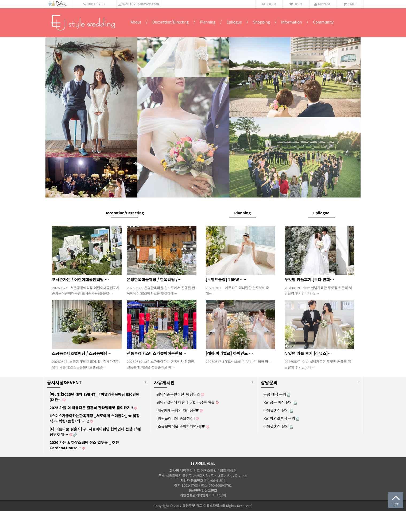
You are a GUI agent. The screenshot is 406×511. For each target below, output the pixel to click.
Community (323, 22)
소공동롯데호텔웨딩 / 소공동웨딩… (81, 353)
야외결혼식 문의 (278, 410)
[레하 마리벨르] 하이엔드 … (229, 353)
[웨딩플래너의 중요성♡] (178, 418)
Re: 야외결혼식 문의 (281, 418)
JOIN (295, 3)
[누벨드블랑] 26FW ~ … (227, 279)
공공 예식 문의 (277, 394)
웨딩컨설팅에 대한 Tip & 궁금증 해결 (188, 402)
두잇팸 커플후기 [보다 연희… (309, 279)
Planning (207, 22)
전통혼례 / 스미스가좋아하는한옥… (156, 353)
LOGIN (269, 3)
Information (291, 22)
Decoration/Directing (170, 22)
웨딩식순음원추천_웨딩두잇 (180, 394)
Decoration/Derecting (124, 212)
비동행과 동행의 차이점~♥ (180, 410)
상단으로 (395, 500)
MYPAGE (322, 3)
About (136, 22)
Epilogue (234, 22)
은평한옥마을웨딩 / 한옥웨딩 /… (154, 279)
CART (349, 3)
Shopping (261, 22)
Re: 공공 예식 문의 (280, 402)
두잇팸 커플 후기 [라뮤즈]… (308, 353)
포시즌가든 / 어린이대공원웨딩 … (80, 279)
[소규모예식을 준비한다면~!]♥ (183, 426)
